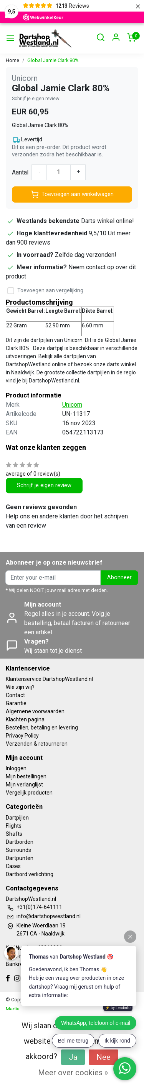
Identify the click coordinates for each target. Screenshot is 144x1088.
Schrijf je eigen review (36, 98)
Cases (13, 866)
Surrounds (18, 850)
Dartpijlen (17, 818)
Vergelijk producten (29, 793)
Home (12, 60)
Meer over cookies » (73, 1072)
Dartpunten (19, 858)
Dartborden (19, 842)
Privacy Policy (22, 736)
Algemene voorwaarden (35, 711)
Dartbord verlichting (29, 874)
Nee (103, 1057)
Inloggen (16, 768)
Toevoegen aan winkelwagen (72, 194)
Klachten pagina (25, 719)
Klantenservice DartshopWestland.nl (49, 679)
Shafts (14, 834)
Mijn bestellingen (26, 776)
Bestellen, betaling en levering (42, 727)
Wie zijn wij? (20, 687)
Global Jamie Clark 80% (53, 60)
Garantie (16, 703)
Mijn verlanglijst (24, 784)
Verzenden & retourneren (37, 744)
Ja (73, 1057)
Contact (15, 695)
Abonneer (119, 577)
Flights (14, 826)
